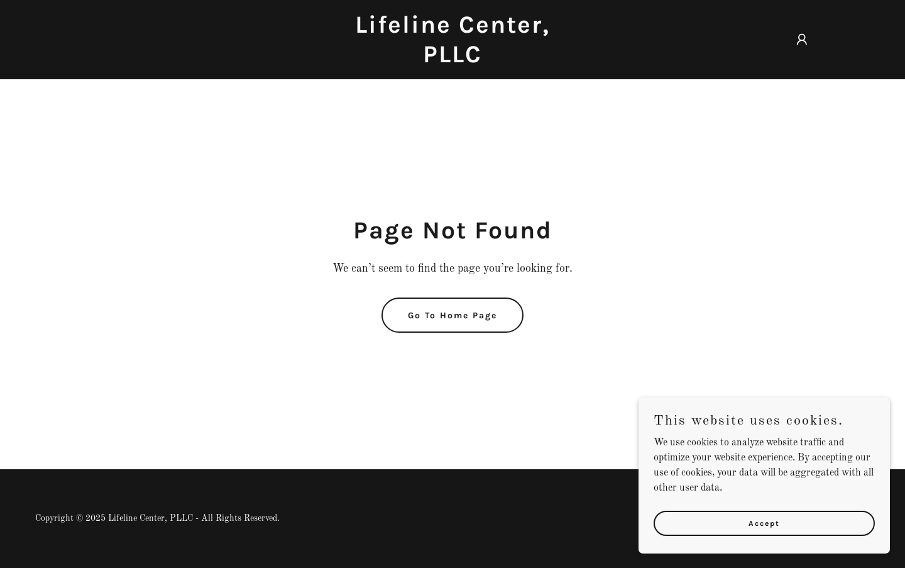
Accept (764, 522)
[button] (801, 39)
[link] (452, 60)
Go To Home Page (452, 315)
